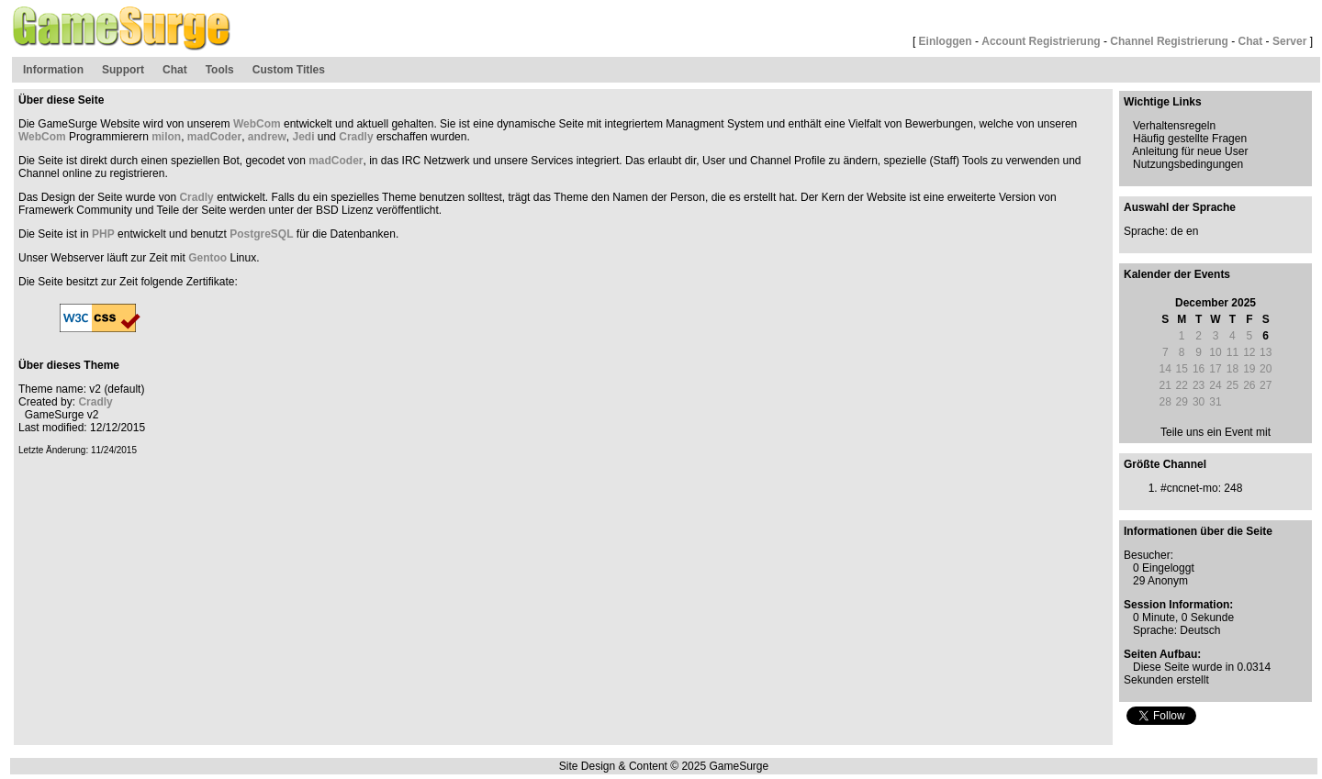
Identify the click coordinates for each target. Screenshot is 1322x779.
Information (53, 69)
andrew (267, 136)
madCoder (214, 136)
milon (166, 136)
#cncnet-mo (1189, 488)
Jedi (304, 136)
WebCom (257, 123)
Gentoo (207, 257)
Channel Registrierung (1169, 41)
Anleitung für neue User (1190, 151)
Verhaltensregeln (1174, 125)
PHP (103, 234)
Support (123, 69)
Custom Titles (288, 69)
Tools (220, 69)
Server (1289, 41)
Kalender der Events (1177, 274)
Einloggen (945, 41)
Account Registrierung (1040, 41)
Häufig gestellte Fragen (1190, 138)
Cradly (356, 136)
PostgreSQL (261, 234)
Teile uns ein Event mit (1215, 432)
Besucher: (1148, 555)
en (1192, 231)
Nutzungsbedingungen (1188, 164)
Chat (1250, 41)
